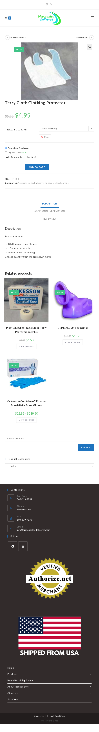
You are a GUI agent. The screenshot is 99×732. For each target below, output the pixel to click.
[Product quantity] (14, 167)
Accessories (24, 183)
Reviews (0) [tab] (49, 219)
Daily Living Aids (45, 183)
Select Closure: (17, 129)
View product (26, 346)
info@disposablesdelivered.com (33, 529)
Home (10, 667)
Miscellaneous (61, 183)
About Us (49, 693)
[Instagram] (51, 4)
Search (86, 447)
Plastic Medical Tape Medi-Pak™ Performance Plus (26, 329)
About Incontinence (49, 686)
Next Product (82, 37)
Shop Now (12, 699)
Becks (33, 183)
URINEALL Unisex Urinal (72, 327)
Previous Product (18, 37)
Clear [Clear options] (46, 137)
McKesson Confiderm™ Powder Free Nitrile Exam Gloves (26, 403)
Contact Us (39, 716)
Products (49, 674)
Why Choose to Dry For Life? (21, 156)
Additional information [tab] (49, 211)
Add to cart (37, 167)
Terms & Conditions (56, 716)
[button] (89, 47)
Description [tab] (49, 203)
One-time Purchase (16, 148)
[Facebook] (47, 4)
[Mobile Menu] (92, 18)
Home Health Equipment (20, 680)
